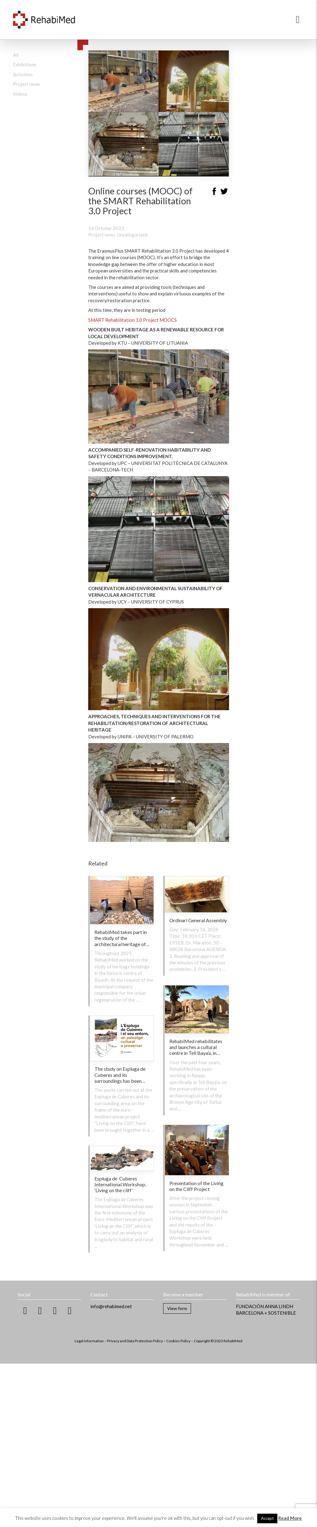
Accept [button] (267, 1518)
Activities (23, 74)
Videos (20, 94)
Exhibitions (24, 64)
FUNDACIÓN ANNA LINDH (264, 1306)
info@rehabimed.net (111, 1306)
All (16, 55)
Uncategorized (132, 234)
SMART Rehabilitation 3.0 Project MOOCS (132, 320)
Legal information (89, 1341)
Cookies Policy (178, 1341)
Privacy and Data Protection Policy (135, 1341)
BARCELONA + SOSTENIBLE (266, 1313)
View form (177, 1308)
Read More (290, 1518)
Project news (26, 84)
